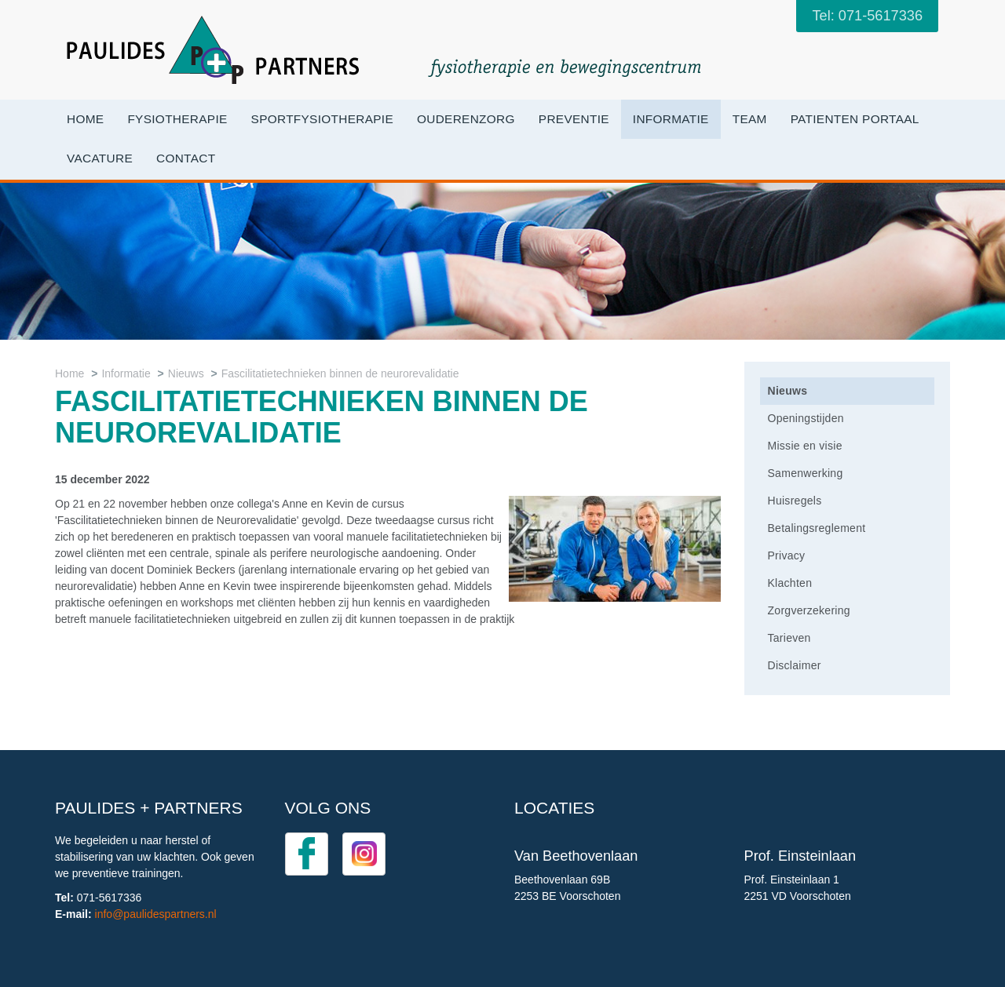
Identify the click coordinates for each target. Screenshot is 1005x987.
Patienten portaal (855, 119)
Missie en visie (805, 445)
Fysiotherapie (177, 119)
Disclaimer (794, 665)
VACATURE (100, 158)
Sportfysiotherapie (322, 119)
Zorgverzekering (809, 610)
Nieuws (186, 373)
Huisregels (795, 500)
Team (750, 119)
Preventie (574, 119)
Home (85, 119)
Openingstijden (806, 418)
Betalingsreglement (817, 528)
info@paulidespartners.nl (156, 914)
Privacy (787, 555)
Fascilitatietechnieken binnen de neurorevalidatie (340, 373)
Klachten (790, 583)
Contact (185, 158)
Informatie (671, 119)
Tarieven (789, 638)
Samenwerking (805, 473)
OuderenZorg (466, 119)
